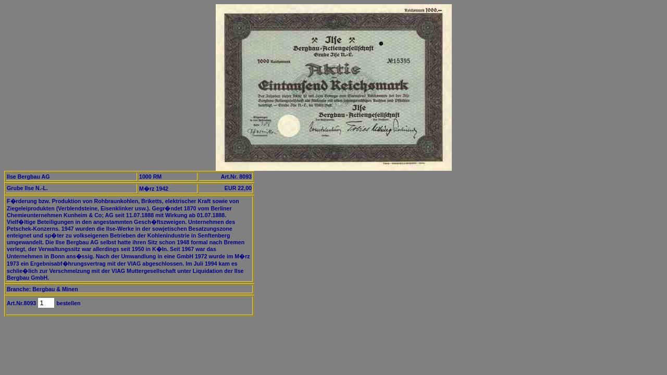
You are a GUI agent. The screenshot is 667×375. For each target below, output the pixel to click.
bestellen (67, 303)
